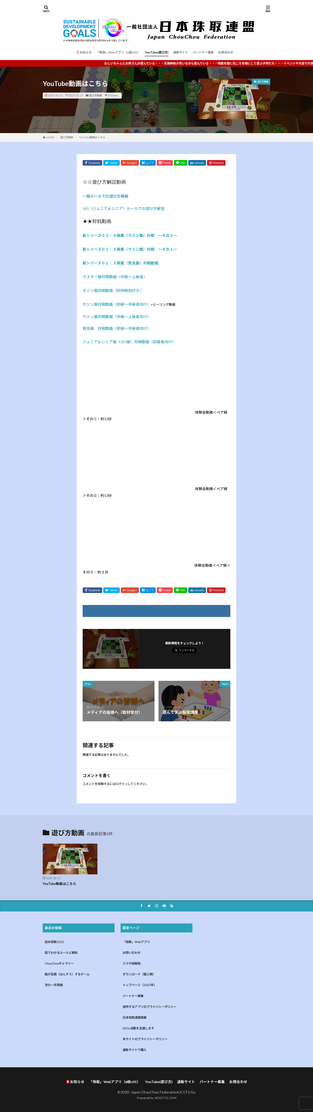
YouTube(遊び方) (156, 52)
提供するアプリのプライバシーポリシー (149, 1006)
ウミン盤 (90, 316)
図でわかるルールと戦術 (61, 952)
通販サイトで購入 (135, 1049)
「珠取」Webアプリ (136, 941)
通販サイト (180, 52)
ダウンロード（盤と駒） (139, 973)
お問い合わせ (132, 952)
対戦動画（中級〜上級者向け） (124, 316)
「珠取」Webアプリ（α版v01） (118, 52)
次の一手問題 (54, 984)
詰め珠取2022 (54, 941)
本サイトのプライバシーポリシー (145, 1038)
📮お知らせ (84, 52)
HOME (50, 137)
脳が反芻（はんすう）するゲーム (67, 973)
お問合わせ (225, 52)
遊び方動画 (95, 95)
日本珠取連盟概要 (135, 1017)
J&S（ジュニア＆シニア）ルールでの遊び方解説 (123, 208)
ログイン (122, 783)
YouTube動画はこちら (92, 137)
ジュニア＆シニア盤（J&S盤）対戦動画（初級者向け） (129, 342)
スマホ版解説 (132, 963)
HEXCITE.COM (165, 1097)
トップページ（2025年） (140, 984)
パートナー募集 (203, 52)
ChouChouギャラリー (59, 963)
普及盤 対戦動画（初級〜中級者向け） (117, 328)
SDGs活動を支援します (138, 1027)
